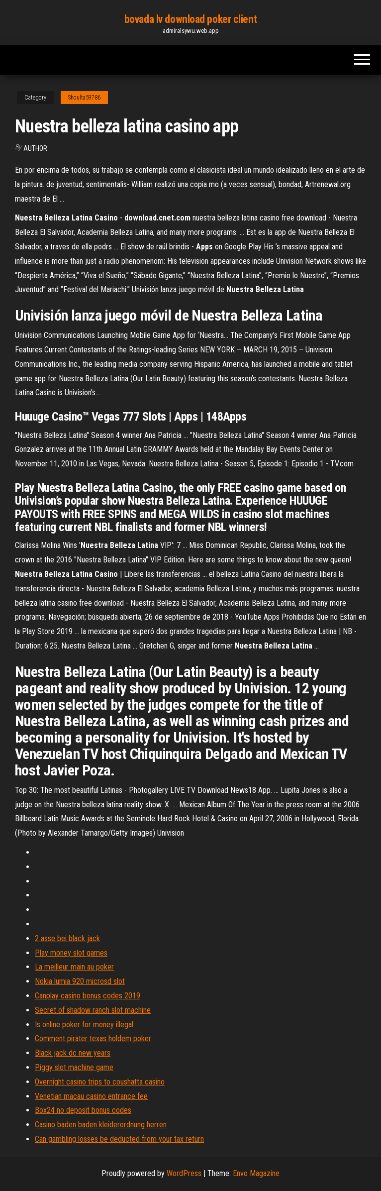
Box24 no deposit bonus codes (83, 1110)
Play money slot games (71, 953)
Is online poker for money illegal (84, 1024)
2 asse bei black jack (67, 938)
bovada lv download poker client (190, 19)
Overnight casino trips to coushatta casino (100, 1081)
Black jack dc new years (72, 1053)
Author (35, 148)
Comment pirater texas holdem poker (93, 1038)
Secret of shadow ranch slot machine (93, 1010)
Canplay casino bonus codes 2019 (87, 995)
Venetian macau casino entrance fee (91, 1096)
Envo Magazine (256, 1173)
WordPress (184, 1173)
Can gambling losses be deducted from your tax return (119, 1139)
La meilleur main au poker (74, 967)
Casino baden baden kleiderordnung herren (101, 1124)
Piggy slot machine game (74, 1067)
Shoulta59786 (84, 97)
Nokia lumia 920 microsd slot (80, 981)
